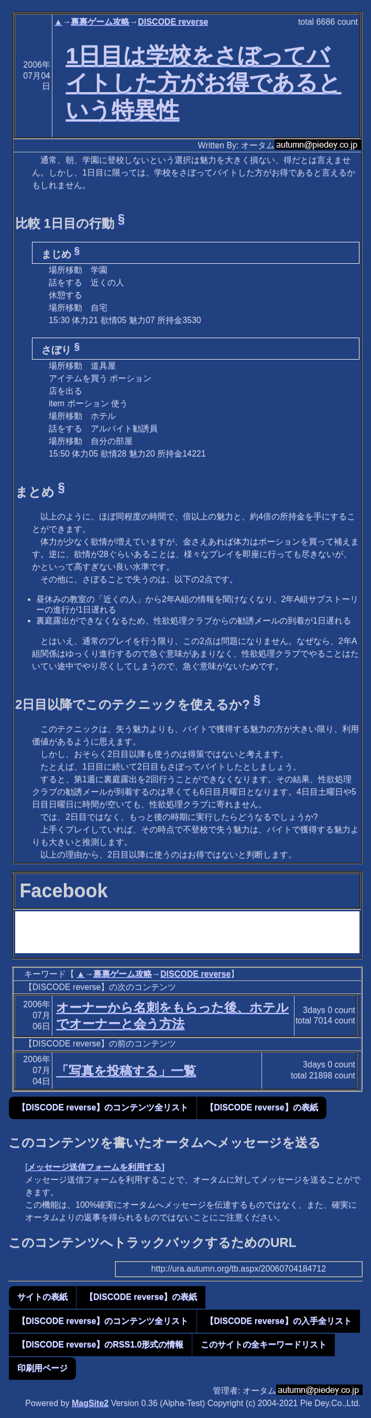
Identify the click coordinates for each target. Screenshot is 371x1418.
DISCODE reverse (173, 21)
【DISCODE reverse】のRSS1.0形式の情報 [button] (100, 1344)
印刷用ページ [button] (42, 1368)
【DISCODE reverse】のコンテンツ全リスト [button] (102, 1107)
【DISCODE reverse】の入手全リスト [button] (278, 1320)
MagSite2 (90, 1403)
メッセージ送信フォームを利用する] (95, 1167)
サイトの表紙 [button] (42, 1296)
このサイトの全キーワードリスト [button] (263, 1344)
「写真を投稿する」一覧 (126, 1071)
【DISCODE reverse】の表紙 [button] (261, 1107)
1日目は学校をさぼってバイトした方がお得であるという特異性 (203, 82)
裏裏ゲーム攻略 (100, 21)
